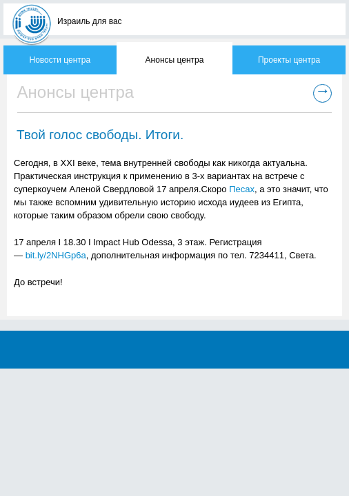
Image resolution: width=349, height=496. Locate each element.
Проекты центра (289, 60)
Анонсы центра (175, 60)
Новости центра (60, 60)
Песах (242, 189)
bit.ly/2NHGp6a (56, 255)
